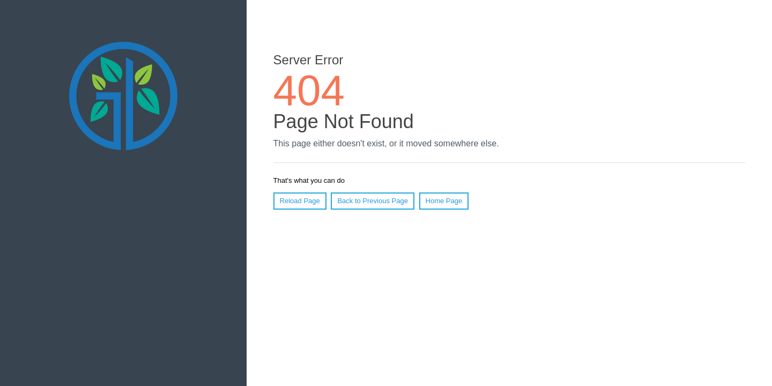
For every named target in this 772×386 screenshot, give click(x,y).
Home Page (444, 201)
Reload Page (300, 201)
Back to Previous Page (372, 201)
